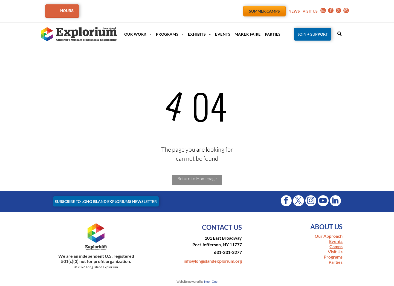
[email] (323, 11)
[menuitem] (136, 34)
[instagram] (346, 11)
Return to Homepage (197, 178)
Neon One (211, 281)
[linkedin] (335, 201)
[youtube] (323, 201)
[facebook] (331, 11)
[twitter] (338, 11)
